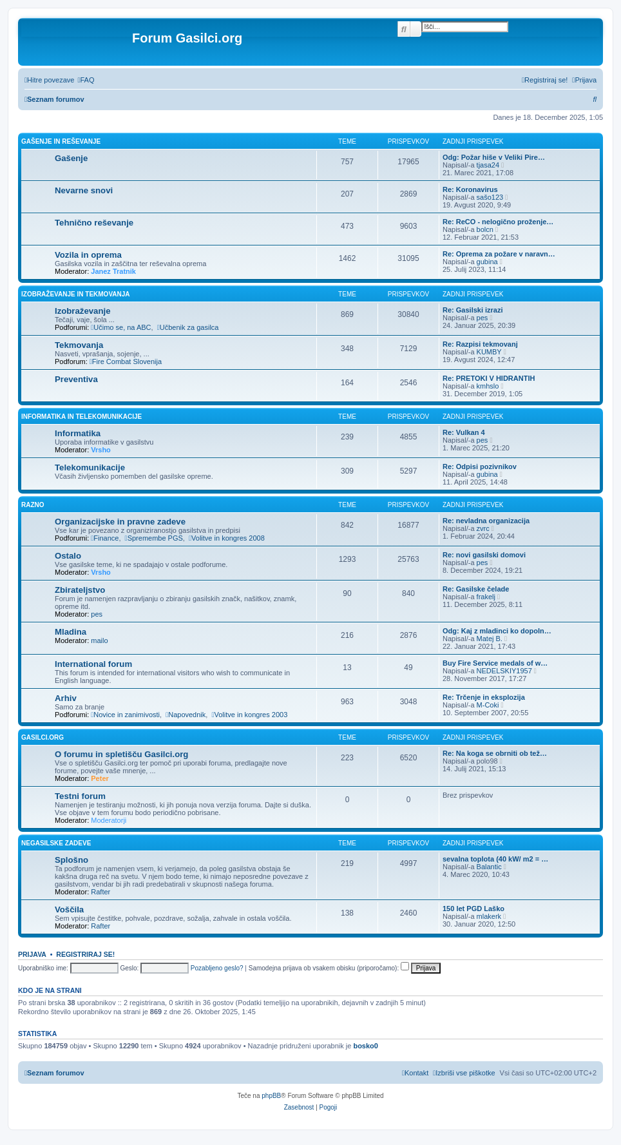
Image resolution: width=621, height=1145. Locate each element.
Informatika (77, 433)
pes (482, 318)
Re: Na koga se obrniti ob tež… (495, 753)
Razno (32, 504)
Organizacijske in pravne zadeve (120, 521)
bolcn (485, 229)
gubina (487, 261)
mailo (99, 640)
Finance (105, 538)
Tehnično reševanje (94, 222)
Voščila (69, 909)
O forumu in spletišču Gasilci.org (121, 754)
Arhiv (66, 698)
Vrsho (101, 450)
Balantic (489, 867)
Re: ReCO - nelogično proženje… (498, 222)
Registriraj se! (85, 954)
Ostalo (68, 556)
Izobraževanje (83, 311)
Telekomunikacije (90, 467)
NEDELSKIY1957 (504, 671)
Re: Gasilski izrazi (473, 310)
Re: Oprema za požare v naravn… (499, 254)
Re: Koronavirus (470, 189)
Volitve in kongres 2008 (227, 538)
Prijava (32, 954)
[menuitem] (85, 80)
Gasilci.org (42, 737)
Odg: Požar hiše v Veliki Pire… (494, 157)
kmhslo (488, 386)
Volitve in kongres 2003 (249, 714)
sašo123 (490, 197)
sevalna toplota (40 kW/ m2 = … (495, 859)
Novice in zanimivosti (125, 714)
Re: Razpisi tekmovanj (480, 344)
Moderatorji (108, 820)
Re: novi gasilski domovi (484, 555)
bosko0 (365, 1046)
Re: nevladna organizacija (486, 520)
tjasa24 (488, 165)
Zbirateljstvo (80, 590)
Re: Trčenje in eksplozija (484, 697)
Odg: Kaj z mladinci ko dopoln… (497, 631)
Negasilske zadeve (56, 843)
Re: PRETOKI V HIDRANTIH (489, 378)
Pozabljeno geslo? (217, 968)
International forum (93, 664)
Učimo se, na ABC (121, 327)
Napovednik (185, 714)
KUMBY (489, 352)
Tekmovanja (79, 345)
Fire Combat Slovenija (126, 361)
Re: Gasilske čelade (476, 589)
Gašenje (71, 158)
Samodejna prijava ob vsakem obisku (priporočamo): (329, 968)
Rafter (100, 892)
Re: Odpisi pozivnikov (480, 466)
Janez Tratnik (113, 271)
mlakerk (489, 916)
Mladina (70, 632)
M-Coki (488, 705)
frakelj (486, 597)
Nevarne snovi (84, 190)
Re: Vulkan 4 (464, 432)
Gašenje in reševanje (60, 141)
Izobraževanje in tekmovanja (75, 294)
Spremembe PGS (154, 538)
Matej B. (489, 638)
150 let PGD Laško (473, 908)
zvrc (483, 528)
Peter (100, 778)
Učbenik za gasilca (188, 327)
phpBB (271, 1095)
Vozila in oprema (88, 255)
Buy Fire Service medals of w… (495, 663)
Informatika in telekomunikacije (81, 416)
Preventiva (76, 379)
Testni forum (80, 796)
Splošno (71, 860)
